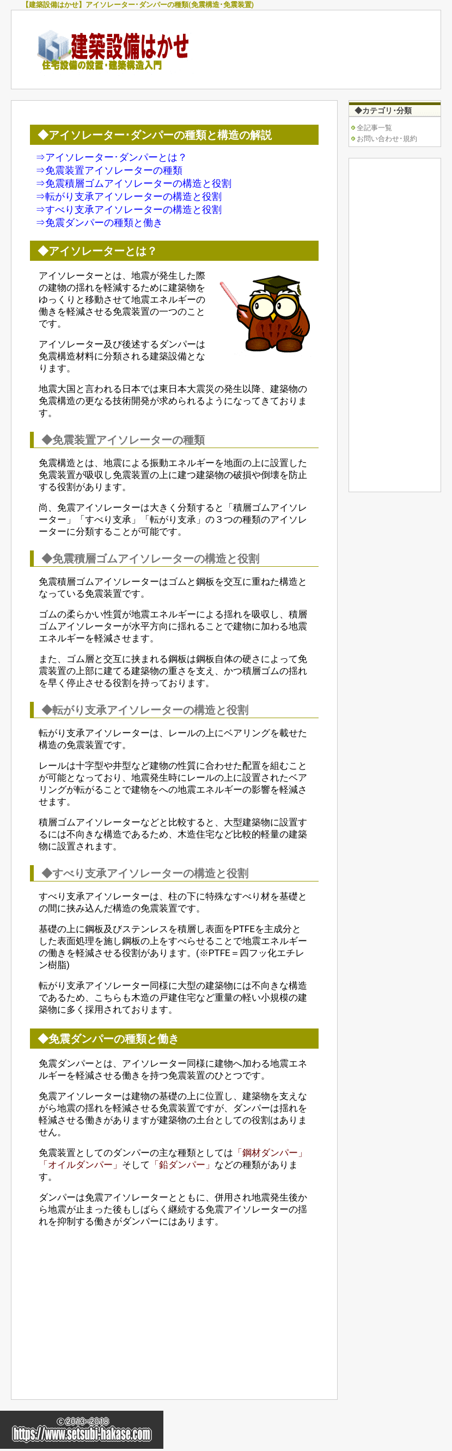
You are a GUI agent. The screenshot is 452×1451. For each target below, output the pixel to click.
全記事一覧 (374, 128)
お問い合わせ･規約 (387, 138)
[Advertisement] (126, 1312)
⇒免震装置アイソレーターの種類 (108, 170)
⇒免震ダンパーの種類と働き (99, 222)
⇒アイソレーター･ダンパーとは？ (111, 157)
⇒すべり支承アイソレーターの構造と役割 (128, 209)
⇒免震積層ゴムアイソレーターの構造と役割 (133, 183)
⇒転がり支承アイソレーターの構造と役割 (128, 196)
